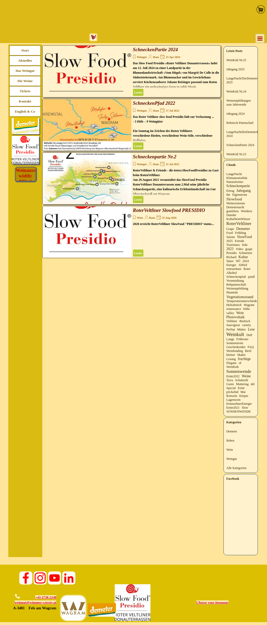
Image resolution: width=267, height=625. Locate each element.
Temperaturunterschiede (241, 301)
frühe (246, 309)
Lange (230, 339)
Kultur (243, 257)
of (240, 363)
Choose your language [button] (212, 602)
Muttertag (242, 384)
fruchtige (244, 359)
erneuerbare (233, 269)
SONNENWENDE (238, 411)
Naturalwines (234, 182)
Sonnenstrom (234, 343)
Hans (156, 57)
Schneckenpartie (238, 186)
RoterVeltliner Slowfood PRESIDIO (169, 210)
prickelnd (232, 392)
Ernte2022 (233, 376)
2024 (245, 261)
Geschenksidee (235, 347)
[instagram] (40, 578)
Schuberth (241, 380)
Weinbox (246, 211)
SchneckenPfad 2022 (154, 103)
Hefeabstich (233, 305)
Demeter (243, 228)
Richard (231, 257)
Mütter (241, 329)
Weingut (142, 57)
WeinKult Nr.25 (236, 60)
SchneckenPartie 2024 (155, 49)
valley (230, 313)
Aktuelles (25, 60)
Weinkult (235, 334)
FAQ (250, 347)
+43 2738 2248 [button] (45, 597)
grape (248, 249)
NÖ (238, 261)
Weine (246, 376)
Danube (231, 215)
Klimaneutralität (236, 178)
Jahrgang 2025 (235, 69)
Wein (140, 217)
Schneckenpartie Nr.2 (155, 156)
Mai (243, 392)
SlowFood (244, 237)
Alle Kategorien (236, 468)
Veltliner (231, 321)
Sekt (245, 245)
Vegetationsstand (239, 296)
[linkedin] (68, 578)
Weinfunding (234, 351)
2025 (229, 241)
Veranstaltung (235, 280)
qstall (251, 277)
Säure (230, 261)
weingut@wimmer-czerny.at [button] (35, 602)
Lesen (138, 92)
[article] (131, 71)
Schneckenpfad (236, 277)
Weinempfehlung (237, 288)
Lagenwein (233, 400)
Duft (249, 335)
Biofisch (244, 321)
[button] (16, 592)
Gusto (230, 384)
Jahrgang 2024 (235, 113)
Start (25, 50)
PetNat (230, 329)
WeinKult (232, 367)
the (228, 194)
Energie (231, 265)
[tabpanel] (32, 603)
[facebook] (25, 578)
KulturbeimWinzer (238, 219)
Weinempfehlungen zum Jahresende (238, 102)
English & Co (25, 111)
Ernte (241, 388)
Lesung (231, 359)
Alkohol (231, 273)
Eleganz (231, 363)
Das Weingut (25, 71)
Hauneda (232, 292)
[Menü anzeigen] (260, 38)
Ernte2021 (233, 407)
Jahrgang (243, 190)
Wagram (249, 305)
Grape (230, 229)
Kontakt (25, 101)
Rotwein (231, 396)
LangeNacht (234, 174)
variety (246, 325)
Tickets (25, 91)
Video (239, 249)
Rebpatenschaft (236, 284)
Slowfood (234, 199)
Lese (251, 329)
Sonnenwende (238, 371)
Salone (230, 237)
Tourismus (233, 245)
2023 (229, 249)
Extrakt (239, 241)
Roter (247, 269)
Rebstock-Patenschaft (239, 123)
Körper (243, 396)
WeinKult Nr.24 (236, 91)
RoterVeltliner (238, 223)
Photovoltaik (235, 317)
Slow (245, 407)
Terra (229, 380)
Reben (230, 440)
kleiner (230, 355)
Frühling (240, 233)
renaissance (233, 309)
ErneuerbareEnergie (239, 404)
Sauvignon (233, 325)
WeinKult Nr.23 (236, 154)
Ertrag (230, 191)
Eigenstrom (239, 194)
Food (229, 233)
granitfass (232, 211)
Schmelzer (245, 253)
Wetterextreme (235, 203)
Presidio (231, 253)
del (253, 384)
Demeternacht (235, 207)
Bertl (248, 351)
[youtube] (54, 578)
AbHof (242, 265)
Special (231, 388)
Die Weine (25, 81)
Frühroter (242, 339)
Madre (241, 355)
